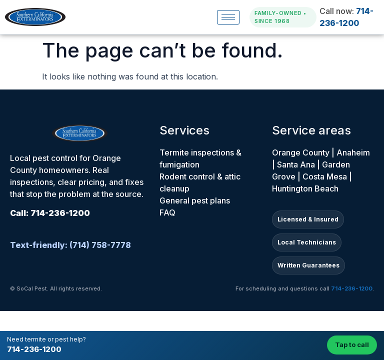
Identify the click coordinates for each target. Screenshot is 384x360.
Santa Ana (296, 165)
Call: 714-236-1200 (50, 213)
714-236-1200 (34, 349)
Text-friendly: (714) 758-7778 (70, 245)
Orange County (301, 153)
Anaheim (353, 153)
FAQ (168, 213)
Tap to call (352, 344)
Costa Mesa (324, 177)
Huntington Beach (305, 189)
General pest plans (195, 201)
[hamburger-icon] (228, 17)
